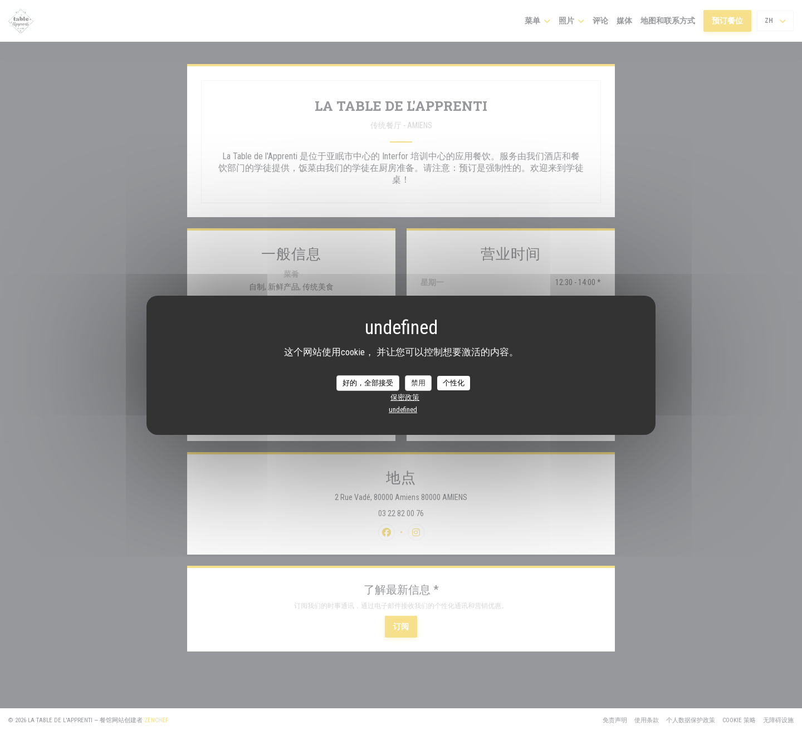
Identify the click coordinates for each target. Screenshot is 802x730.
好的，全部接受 (368, 383)
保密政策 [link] (404, 397)
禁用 (418, 383)
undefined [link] (403, 409)
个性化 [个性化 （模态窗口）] (453, 383)
